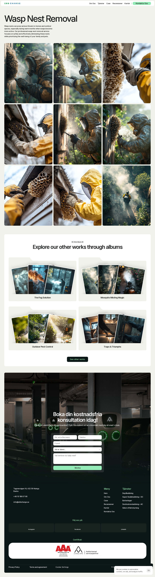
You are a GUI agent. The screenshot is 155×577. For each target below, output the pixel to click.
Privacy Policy (14, 567)
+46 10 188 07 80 (20, 496)
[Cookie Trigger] (62, 567)
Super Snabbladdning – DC (132, 497)
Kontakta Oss (109, 511)
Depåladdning (127, 493)
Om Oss (107, 497)
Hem (106, 493)
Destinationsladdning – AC (132, 504)
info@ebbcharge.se (21, 502)
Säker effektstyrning (130, 508)
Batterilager (127, 500)
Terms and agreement (38, 567)
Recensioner (109, 504)
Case (106, 500)
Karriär (106, 508)
